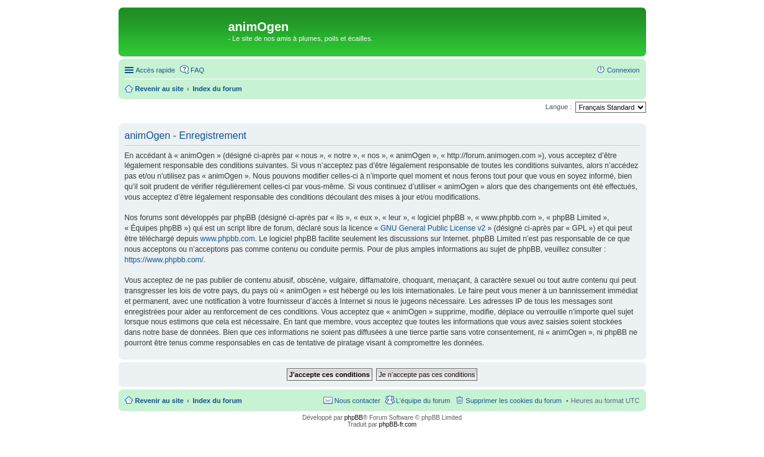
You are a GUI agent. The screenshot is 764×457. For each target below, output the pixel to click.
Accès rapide (156, 70)
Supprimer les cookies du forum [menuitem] (513, 400)
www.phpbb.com (227, 238)
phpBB (353, 417)
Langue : (559, 106)
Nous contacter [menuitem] (357, 400)
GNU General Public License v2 (432, 228)
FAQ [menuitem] (197, 70)
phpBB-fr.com (398, 424)
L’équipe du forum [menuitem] (423, 400)
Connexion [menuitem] (623, 70)
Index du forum (216, 400)
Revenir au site (159, 400)
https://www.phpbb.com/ (164, 259)
